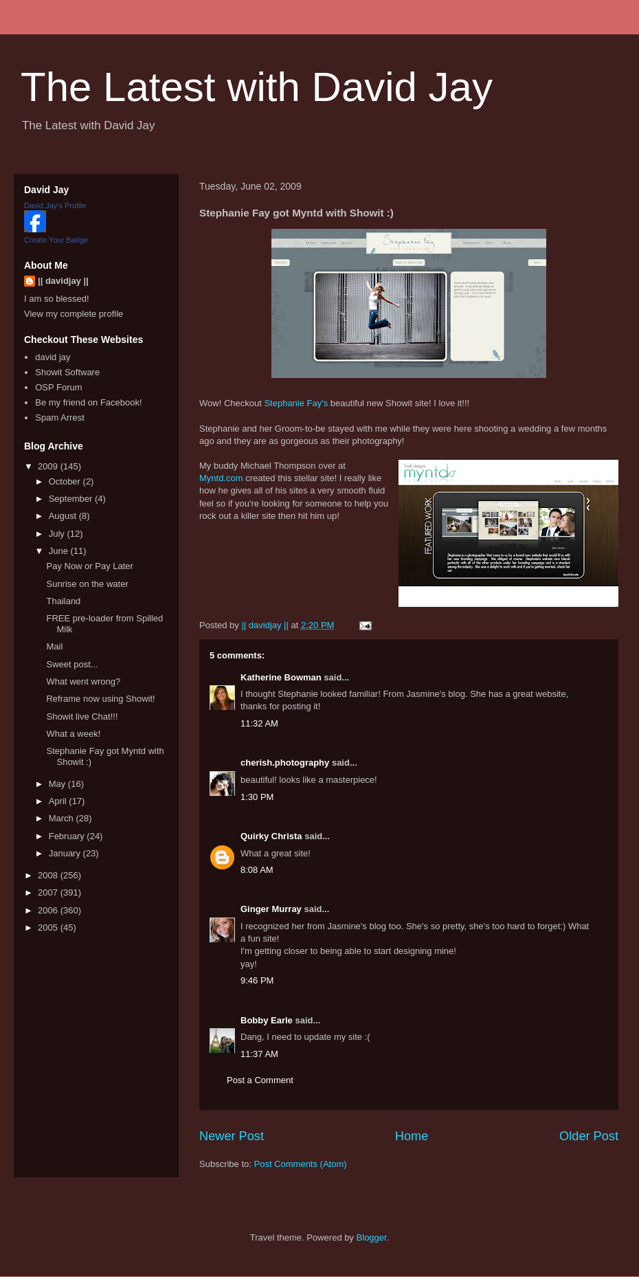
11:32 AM (259, 723)
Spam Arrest (60, 417)
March (62, 818)
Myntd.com (221, 478)
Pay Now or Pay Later (89, 566)
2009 (49, 466)
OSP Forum (58, 387)
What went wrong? (83, 681)
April (59, 801)
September (72, 498)
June (60, 551)
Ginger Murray (271, 909)
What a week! (73, 734)
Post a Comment (260, 1080)
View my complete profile (73, 314)
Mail (54, 646)
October (66, 481)
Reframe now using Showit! (100, 698)
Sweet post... (72, 664)
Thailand (63, 601)
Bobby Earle (266, 1020)
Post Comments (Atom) (300, 1164)
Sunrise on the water (87, 584)
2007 (49, 892)
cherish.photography (284, 762)
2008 (49, 875)
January (66, 853)
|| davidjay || (63, 281)
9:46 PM (256, 980)
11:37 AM (259, 1054)
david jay (52, 357)
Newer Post (231, 1136)
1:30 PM (256, 797)
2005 (49, 927)
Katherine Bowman (281, 677)
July (58, 534)
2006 (49, 910)
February (68, 836)
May (58, 784)
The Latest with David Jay (257, 87)
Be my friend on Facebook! (88, 402)
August (64, 516)
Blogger (372, 1237)
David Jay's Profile (55, 205)
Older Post (588, 1136)
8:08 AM (256, 870)
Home (412, 1136)
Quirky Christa (271, 836)
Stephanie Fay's (296, 403)
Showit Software (67, 372)
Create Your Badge (56, 240)
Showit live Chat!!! (81, 716)
